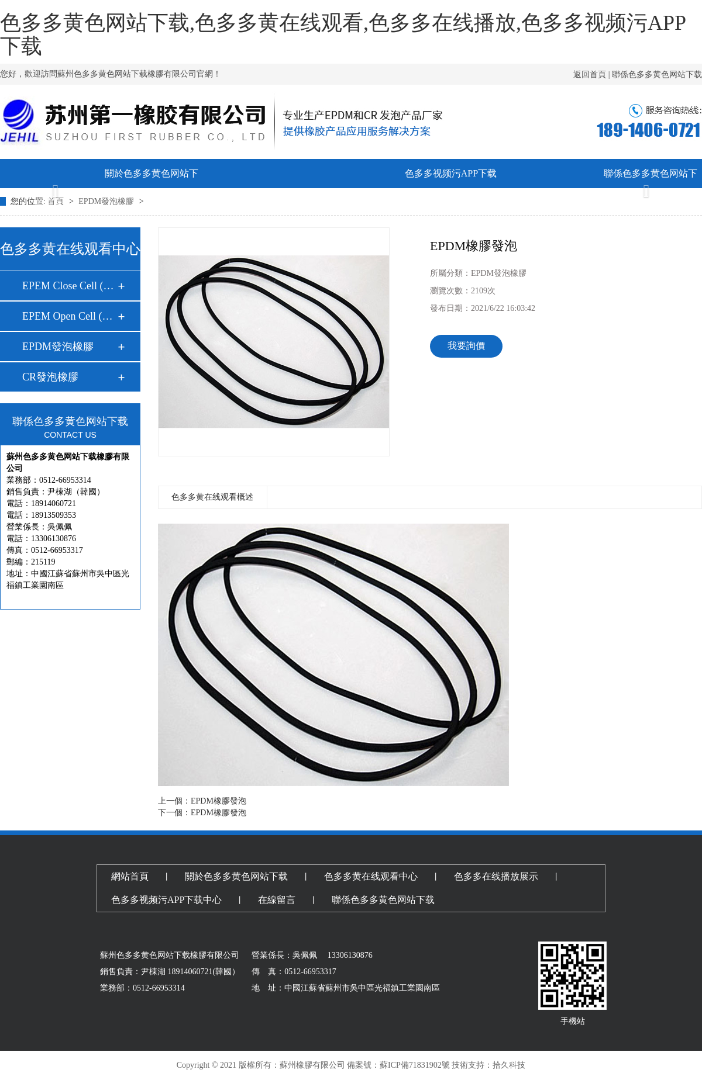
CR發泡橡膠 (50, 377)
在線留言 (550, 202)
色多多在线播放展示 (351, 202)
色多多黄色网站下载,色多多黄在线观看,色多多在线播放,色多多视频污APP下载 (343, 34)
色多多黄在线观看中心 (251, 202)
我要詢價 (466, 346)
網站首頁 (130, 876)
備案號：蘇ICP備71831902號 (398, 1065)
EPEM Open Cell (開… (69, 316)
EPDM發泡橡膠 (58, 346)
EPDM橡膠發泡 (218, 801)
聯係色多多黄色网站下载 (657, 74)
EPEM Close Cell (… (68, 286)
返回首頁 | (592, 74)
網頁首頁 (52, 202)
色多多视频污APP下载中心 (451, 187)
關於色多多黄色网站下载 (151, 187)
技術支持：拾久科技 (488, 1065)
